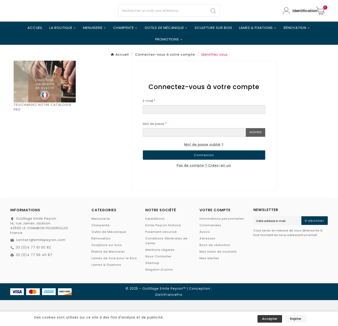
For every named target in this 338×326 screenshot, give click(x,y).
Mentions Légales (160, 276)
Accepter (269, 318)
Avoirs (204, 258)
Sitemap (152, 289)
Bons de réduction (214, 271)
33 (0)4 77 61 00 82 (33, 273)
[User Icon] (296, 23)
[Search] (213, 23)
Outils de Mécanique (108, 258)
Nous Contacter (158, 282)
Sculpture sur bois (106, 271)
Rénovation (101, 264)
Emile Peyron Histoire (163, 251)
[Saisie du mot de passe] (194, 158)
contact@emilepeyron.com (41, 266)
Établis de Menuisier (108, 277)
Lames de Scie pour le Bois (114, 284)
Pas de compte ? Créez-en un (204, 191)
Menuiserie (100, 244)
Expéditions (155, 244)
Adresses (207, 264)
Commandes (210, 251)
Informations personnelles (221, 244)
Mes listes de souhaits (218, 277)
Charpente (100, 251)
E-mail (148, 126)
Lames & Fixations (106, 291)
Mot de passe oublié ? (204, 170)
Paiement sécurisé (161, 258)
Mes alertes (209, 284)
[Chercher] (163, 24)
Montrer (256, 158)
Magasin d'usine (159, 295)
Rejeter (296, 318)
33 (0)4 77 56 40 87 (34, 281)
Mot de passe (153, 149)
